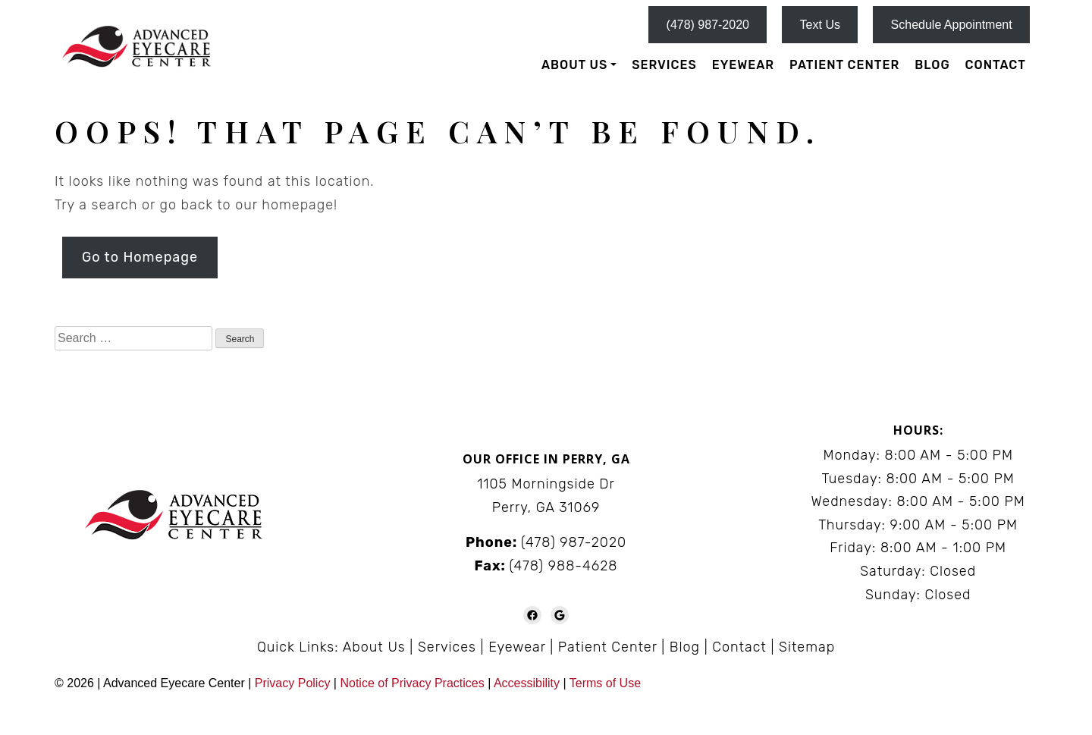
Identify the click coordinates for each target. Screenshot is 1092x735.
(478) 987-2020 (708, 24)
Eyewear (743, 65)
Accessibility (527, 683)
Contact (995, 65)
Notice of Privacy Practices (412, 683)
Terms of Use (605, 683)
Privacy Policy (294, 683)
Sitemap (807, 647)
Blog (932, 65)
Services (664, 65)
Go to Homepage (140, 257)
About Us (574, 65)
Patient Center (844, 65)
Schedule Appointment (951, 24)
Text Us (820, 24)
